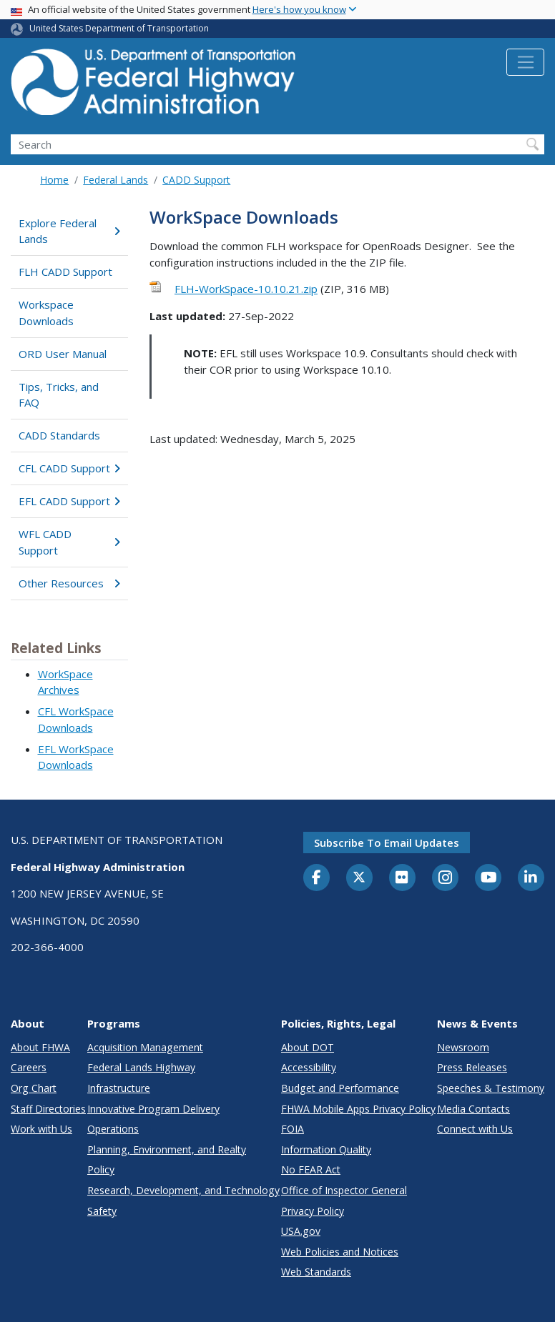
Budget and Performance (340, 1088)
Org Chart (34, 1088)
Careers (28, 1067)
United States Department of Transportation (119, 28)
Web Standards (316, 1271)
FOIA (292, 1128)
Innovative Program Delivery (153, 1108)
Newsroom (463, 1047)
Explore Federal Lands (69, 231)
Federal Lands (115, 180)
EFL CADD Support (69, 501)
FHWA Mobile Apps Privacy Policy (358, 1108)
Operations (113, 1128)
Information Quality (326, 1149)
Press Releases (472, 1067)
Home (54, 180)
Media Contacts (473, 1108)
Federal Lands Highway (141, 1067)
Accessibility (308, 1067)
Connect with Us (475, 1128)
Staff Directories (48, 1108)
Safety (102, 1211)
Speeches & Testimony (490, 1088)
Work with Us (41, 1128)
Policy (100, 1169)
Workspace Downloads (46, 312)
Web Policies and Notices (339, 1251)
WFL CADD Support (69, 542)
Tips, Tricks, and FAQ (59, 394)
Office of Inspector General (344, 1190)
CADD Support (196, 180)
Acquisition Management (145, 1047)
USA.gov (300, 1231)
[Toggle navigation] (525, 62)
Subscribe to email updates (386, 842)
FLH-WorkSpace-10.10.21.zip (246, 289)
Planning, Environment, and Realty (166, 1149)
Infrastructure (118, 1088)
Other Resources (69, 583)
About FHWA (40, 1047)
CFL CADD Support (69, 468)
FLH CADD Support (65, 271)
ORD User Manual (63, 354)
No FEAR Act (310, 1169)
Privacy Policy (312, 1211)
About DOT (307, 1047)
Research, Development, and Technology (183, 1190)
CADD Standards (59, 435)
